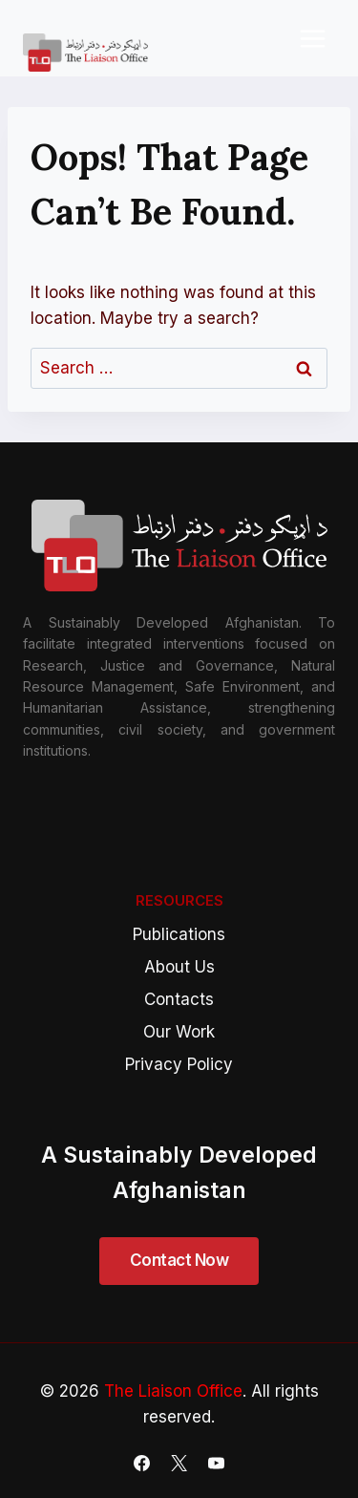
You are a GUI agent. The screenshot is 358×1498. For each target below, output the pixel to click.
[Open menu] (312, 38)
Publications (179, 934)
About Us (179, 966)
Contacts (179, 999)
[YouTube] (216, 1462)
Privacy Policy (179, 1064)
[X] (179, 1462)
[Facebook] (141, 1462)
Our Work (179, 1031)
